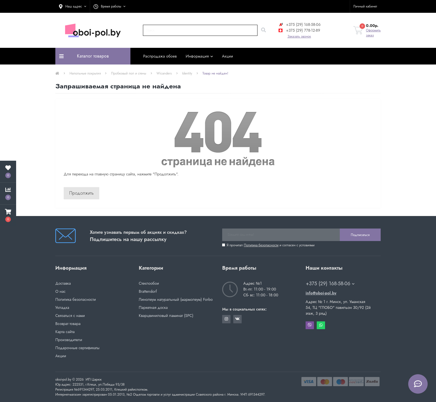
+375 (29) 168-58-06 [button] (330, 284)
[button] (72, 6)
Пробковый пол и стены (128, 73)
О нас (60, 291)
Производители (68, 340)
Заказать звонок (299, 36)
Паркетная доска (153, 307)
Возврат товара (68, 323)
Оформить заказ (373, 33)
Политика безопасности (261, 245)
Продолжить (81, 193)
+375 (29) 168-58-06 (299, 24)
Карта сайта (65, 331)
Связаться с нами (70, 315)
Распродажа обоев (160, 56)
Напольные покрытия (85, 73)
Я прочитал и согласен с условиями (270, 245)
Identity (187, 73)
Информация (199, 56)
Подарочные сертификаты (77, 348)
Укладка (62, 307)
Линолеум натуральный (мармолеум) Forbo (176, 299)
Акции (227, 56)
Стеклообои (149, 283)
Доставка (63, 283)
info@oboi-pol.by (321, 293)
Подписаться (360, 234)
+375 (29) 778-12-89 (299, 30)
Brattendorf (148, 291)
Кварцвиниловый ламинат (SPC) (166, 315)
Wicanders (164, 73)
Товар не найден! (215, 73)
